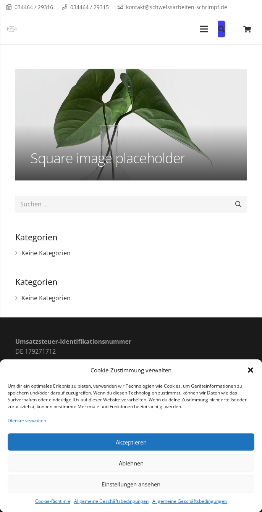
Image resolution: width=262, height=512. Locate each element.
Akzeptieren (131, 442)
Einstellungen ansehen (131, 484)
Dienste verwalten (27, 420)
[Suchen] (238, 204)
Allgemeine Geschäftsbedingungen (111, 501)
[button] (250, 370)
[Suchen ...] (131, 204)
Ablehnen (131, 463)
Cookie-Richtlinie (52, 501)
